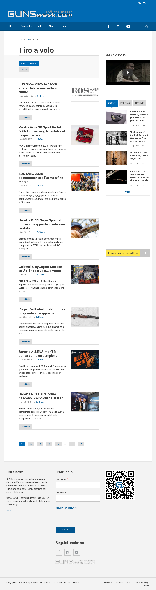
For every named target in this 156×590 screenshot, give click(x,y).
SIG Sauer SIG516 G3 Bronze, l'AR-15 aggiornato (139, 156)
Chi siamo (99, 585)
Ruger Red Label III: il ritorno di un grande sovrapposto (42, 312)
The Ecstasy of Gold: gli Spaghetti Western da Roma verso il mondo (139, 137)
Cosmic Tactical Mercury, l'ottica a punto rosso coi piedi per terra (139, 116)
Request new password (67, 510)
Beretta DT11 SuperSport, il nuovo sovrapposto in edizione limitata (42, 225)
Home (12, 26)
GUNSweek (41, 96)
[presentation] (79, 519)
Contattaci (110, 585)
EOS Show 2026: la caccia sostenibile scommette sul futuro (39, 88)
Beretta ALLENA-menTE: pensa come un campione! (38, 355)
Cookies (146, 585)
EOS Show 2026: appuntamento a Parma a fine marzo (41, 178)
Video (41, 26)
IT (142, 3)
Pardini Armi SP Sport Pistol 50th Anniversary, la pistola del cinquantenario (42, 132)
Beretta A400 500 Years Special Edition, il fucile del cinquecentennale (139, 176)
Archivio (139, 103)
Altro (51, 26)
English (26, 70)
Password (61, 494)
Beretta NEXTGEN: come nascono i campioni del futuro (41, 398)
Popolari (125, 103)
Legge (64, 26)
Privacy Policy (134, 585)
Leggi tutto (27, 118)
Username (62, 481)
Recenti (112, 103)
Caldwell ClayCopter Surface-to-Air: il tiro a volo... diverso (41, 270)
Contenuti (25, 26)
